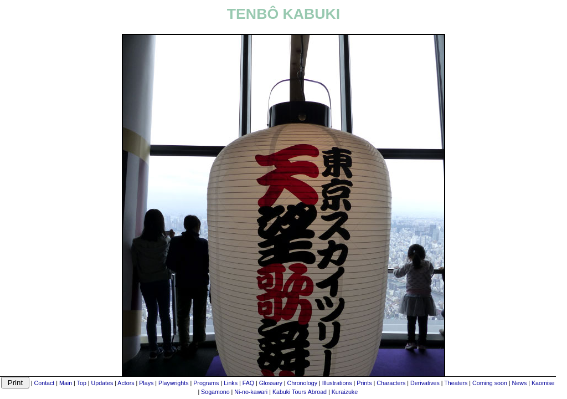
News (519, 383)
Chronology (302, 383)
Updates (102, 383)
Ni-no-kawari (250, 391)
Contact (44, 383)
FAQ (248, 383)
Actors (125, 383)
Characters (391, 383)
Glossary (270, 383)
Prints (364, 383)
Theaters (455, 383)
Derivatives (425, 383)
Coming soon (489, 383)
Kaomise (543, 383)
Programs (206, 383)
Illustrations (337, 383)
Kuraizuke (345, 391)
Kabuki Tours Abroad (299, 391)
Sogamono (215, 391)
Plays (146, 383)
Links (231, 383)
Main (65, 383)
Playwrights (173, 383)
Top (81, 383)
